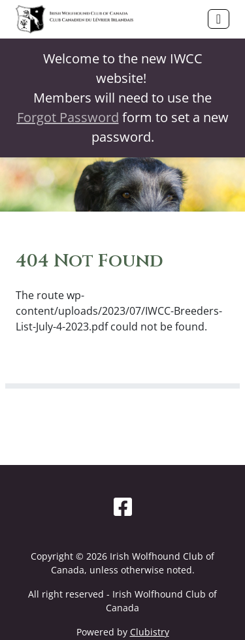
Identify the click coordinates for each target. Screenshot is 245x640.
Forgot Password (68, 117)
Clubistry (149, 632)
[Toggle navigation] (218, 19)
